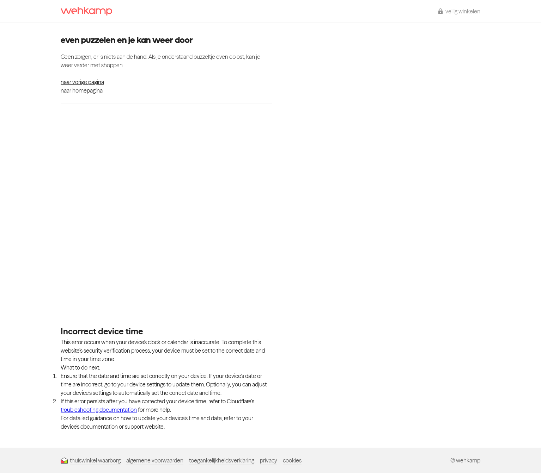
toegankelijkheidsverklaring (221, 460)
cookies (292, 460)
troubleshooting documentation (99, 409)
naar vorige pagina (82, 82)
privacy (268, 460)
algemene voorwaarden (154, 460)
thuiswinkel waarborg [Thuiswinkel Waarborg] (91, 460)
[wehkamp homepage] (86, 11)
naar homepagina (82, 90)
